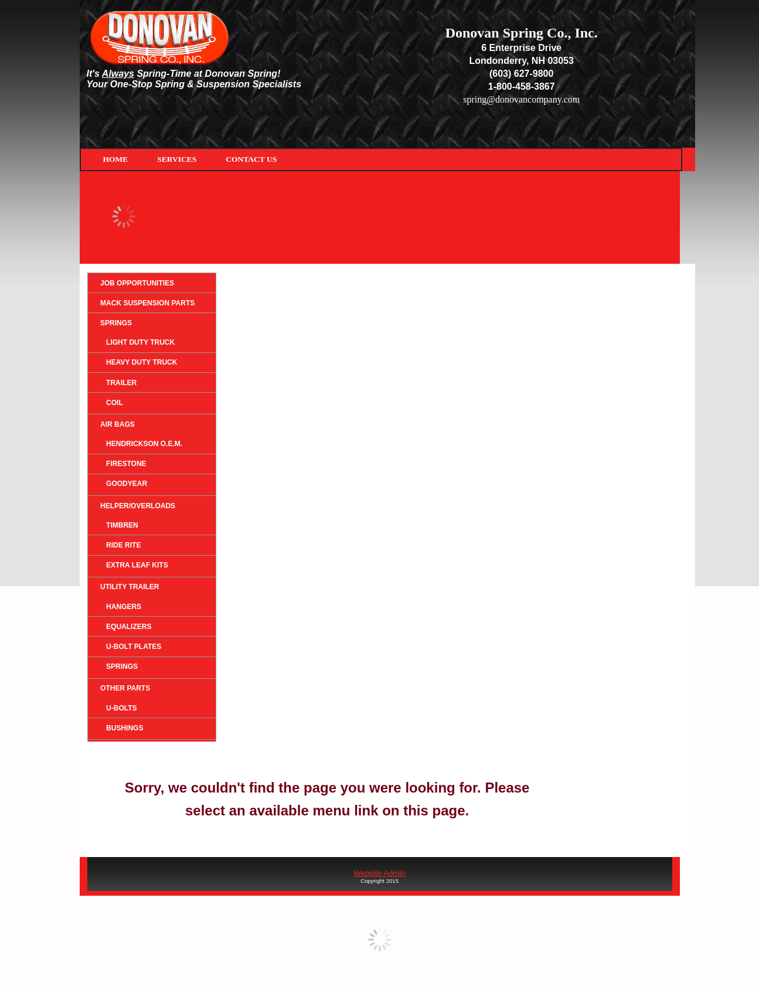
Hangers (123, 607)
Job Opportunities (137, 283)
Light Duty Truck (140, 342)
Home (115, 159)
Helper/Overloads (137, 506)
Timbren (122, 525)
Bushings (124, 728)
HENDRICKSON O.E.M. (144, 444)
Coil (114, 403)
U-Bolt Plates (133, 646)
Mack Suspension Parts (147, 303)
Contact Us (251, 159)
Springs (116, 323)
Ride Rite (123, 545)
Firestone (126, 464)
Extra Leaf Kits (137, 565)
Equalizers (128, 627)
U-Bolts (121, 708)
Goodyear (126, 484)
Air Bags (117, 424)
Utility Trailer (129, 587)
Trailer (121, 383)
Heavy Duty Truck (141, 362)
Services (176, 159)
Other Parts (125, 688)
